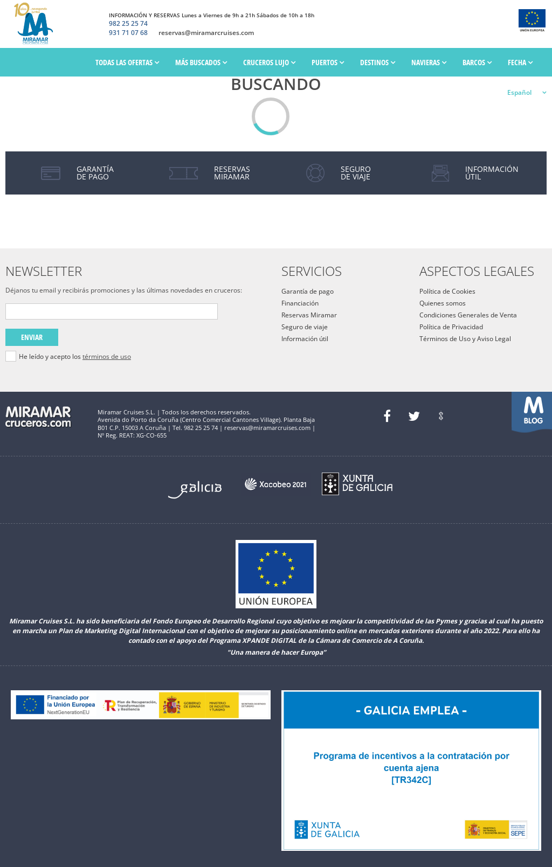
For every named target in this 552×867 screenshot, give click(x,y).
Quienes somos (442, 303)
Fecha (520, 62)
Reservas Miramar (309, 315)
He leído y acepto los (75, 356)
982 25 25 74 (128, 23)
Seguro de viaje (304, 326)
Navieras (428, 62)
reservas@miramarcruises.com (206, 33)
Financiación (300, 303)
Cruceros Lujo (269, 62)
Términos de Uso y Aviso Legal (465, 338)
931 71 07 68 (128, 33)
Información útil (304, 338)
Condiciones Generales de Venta (468, 315)
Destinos (377, 62)
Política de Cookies (447, 291)
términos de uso (106, 356)
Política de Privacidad (451, 326)
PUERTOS (328, 62)
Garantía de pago (307, 291)
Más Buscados (201, 62)
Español (519, 92)
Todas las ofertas (127, 62)
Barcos (477, 62)
